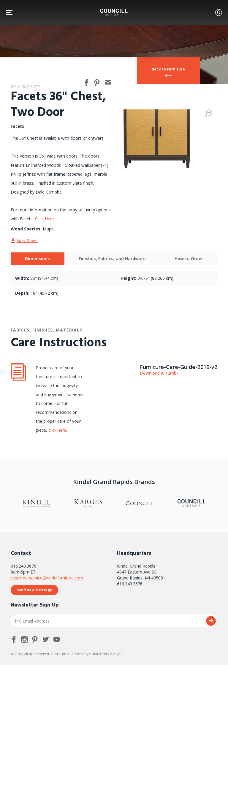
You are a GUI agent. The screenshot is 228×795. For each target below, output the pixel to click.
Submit (211, 621)
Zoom (208, 113)
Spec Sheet (27, 240)
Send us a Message (34, 590)
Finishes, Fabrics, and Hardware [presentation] (112, 258)
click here (56, 430)
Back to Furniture (168, 69)
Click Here (44, 218)
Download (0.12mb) (159, 373)
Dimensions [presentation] (37, 258)
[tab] (37, 258)
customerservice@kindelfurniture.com (47, 578)
